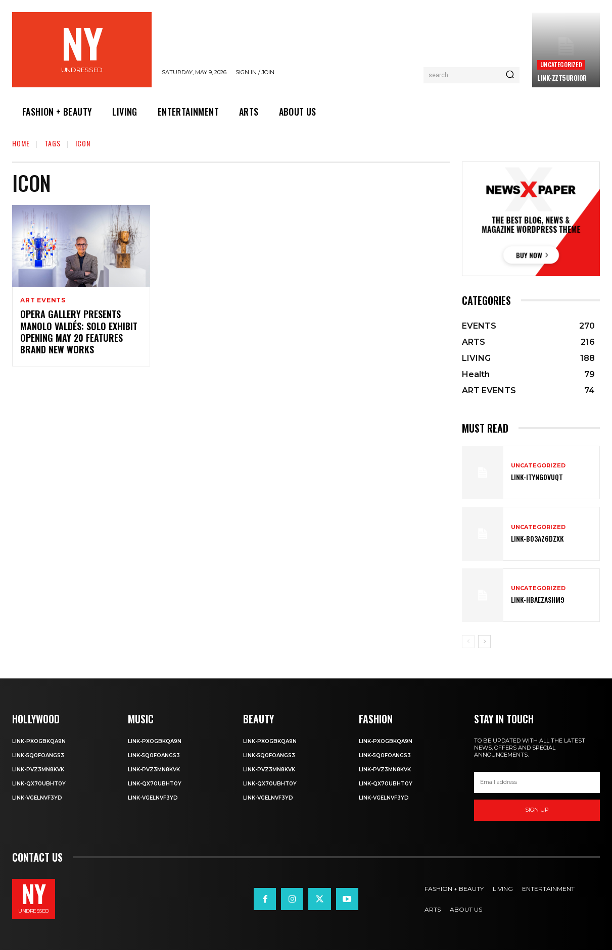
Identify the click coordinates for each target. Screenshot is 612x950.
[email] (537, 782)
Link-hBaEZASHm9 (537, 599)
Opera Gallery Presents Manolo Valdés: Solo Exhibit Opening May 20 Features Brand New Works (78, 331)
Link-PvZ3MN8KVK (38, 769)
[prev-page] (468, 641)
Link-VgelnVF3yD (37, 798)
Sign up (537, 809)
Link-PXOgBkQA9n (39, 741)
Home (21, 143)
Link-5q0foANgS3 (38, 755)
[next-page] (484, 641)
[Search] (510, 75)
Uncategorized (561, 64)
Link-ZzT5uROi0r (562, 78)
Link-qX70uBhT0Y (39, 783)
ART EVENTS (43, 300)
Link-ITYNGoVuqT (537, 476)
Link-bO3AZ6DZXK (537, 538)
